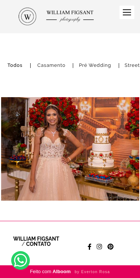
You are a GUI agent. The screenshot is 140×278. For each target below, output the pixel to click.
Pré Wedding (95, 65)
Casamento (51, 65)
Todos (15, 65)
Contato (38, 244)
